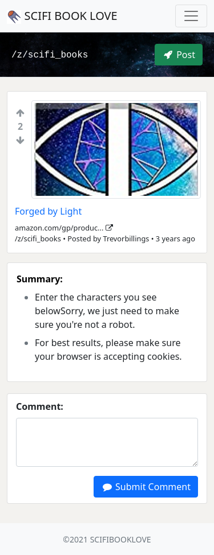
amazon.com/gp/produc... (64, 228)
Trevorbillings (126, 238)
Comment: (39, 406)
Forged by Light (48, 211)
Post (178, 54)
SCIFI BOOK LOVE (62, 16)
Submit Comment (146, 486)
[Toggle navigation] (191, 16)
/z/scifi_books (49, 55)
